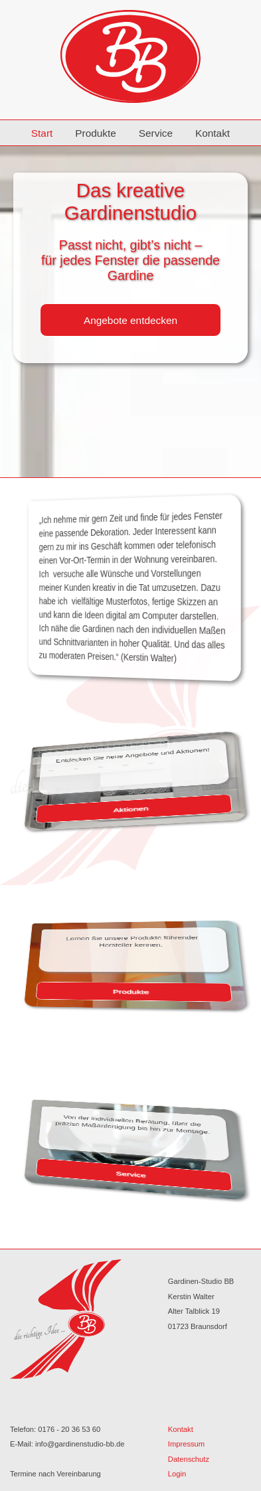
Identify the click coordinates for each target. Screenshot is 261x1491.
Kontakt (212, 133)
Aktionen (131, 809)
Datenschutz (188, 1459)
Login (177, 1474)
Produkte (95, 133)
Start (42, 133)
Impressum (186, 1444)
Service (156, 133)
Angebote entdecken (130, 320)
